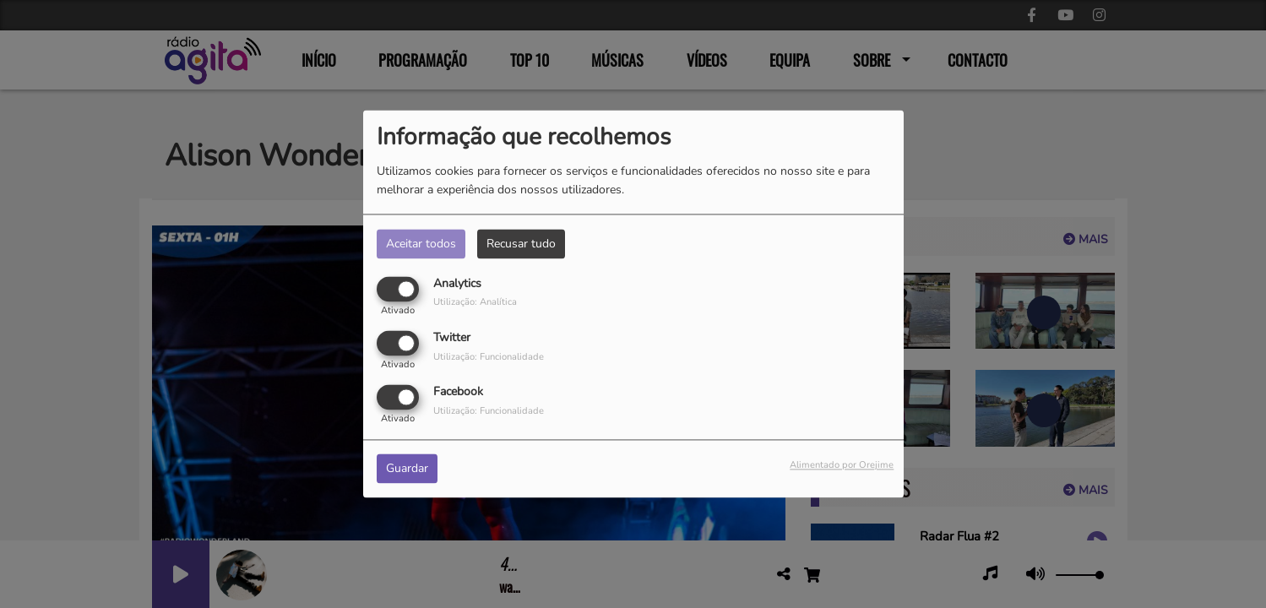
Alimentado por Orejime (842, 465)
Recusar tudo (521, 244)
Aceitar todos (421, 244)
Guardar (407, 469)
